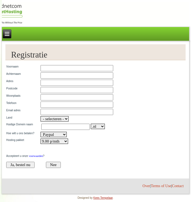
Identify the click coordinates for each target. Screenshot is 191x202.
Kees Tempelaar (103, 197)
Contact (178, 186)
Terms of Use (161, 186)
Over (146, 186)
